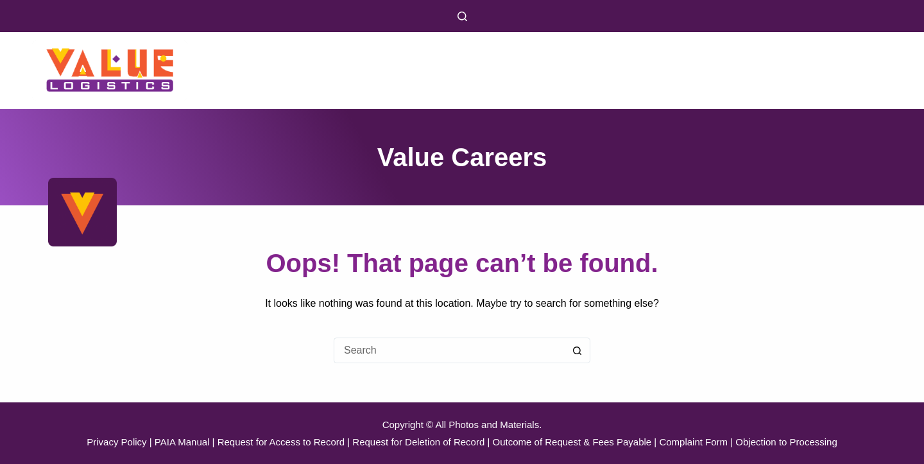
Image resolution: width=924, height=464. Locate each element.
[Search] (462, 16)
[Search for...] (449, 350)
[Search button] (577, 350)
